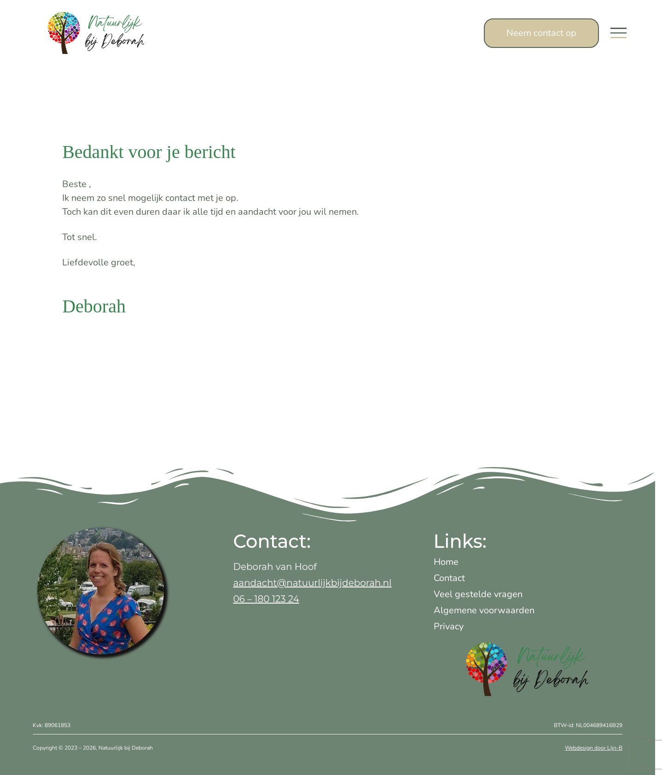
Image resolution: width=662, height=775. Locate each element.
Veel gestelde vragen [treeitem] (478, 594)
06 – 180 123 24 (266, 599)
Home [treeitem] (446, 562)
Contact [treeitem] (449, 578)
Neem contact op (541, 33)
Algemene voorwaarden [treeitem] (484, 610)
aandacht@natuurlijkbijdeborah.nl (312, 582)
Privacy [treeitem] (449, 626)
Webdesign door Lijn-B (593, 748)
